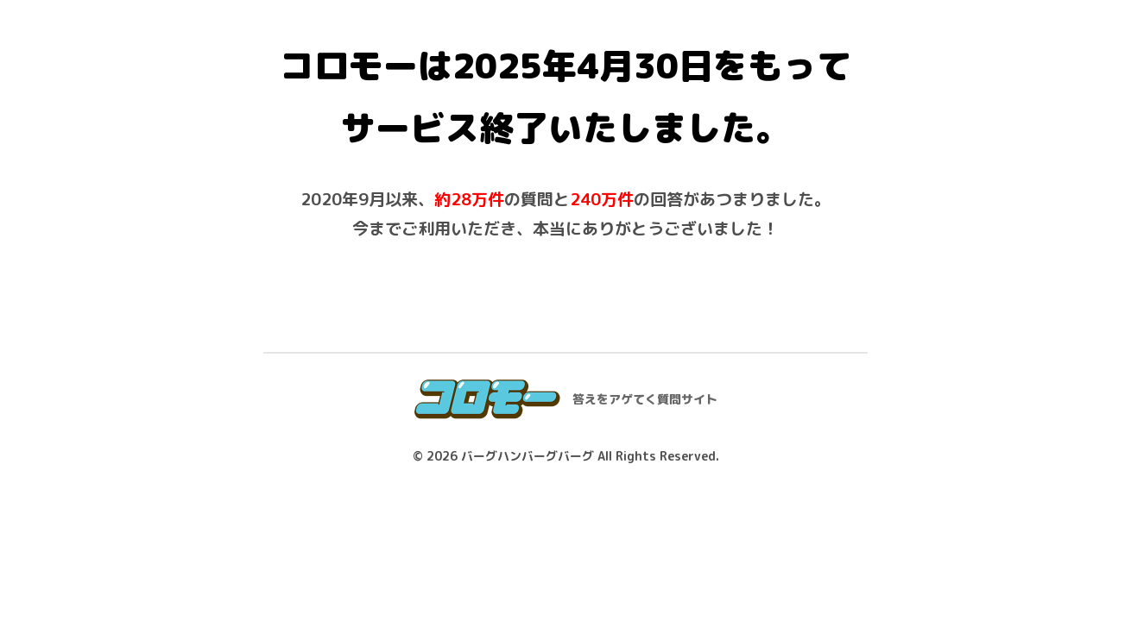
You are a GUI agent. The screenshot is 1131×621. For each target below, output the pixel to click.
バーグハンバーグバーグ (527, 456)
